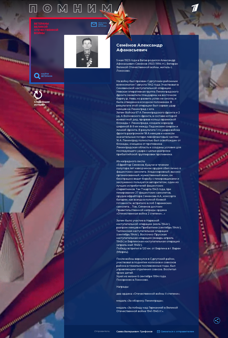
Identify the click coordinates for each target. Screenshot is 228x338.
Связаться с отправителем (177, 331)
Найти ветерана (46, 75)
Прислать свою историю (102, 24)
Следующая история (42, 103)
